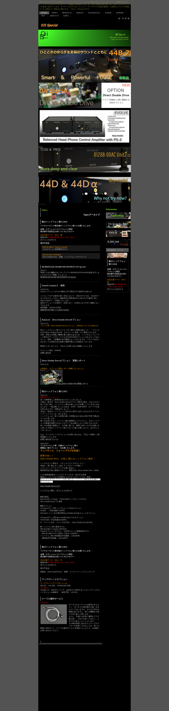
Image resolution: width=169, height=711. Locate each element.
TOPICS (54, 13)
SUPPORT (120, 13)
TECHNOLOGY (94, 13)
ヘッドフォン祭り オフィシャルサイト (56, 490)
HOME (44, 13)
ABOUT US (54, 16)
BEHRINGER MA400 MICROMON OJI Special (58, 277)
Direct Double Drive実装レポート (75, 384)
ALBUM (108, 13)
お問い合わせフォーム (49, 439)
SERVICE (79, 13)
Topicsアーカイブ (91, 214)
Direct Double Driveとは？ (50, 486)
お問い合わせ (45, 353)
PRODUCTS (67, 13)
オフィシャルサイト (48, 240)
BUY (43, 16)
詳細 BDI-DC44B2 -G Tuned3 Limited (54, 310)
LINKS (66, 16)
